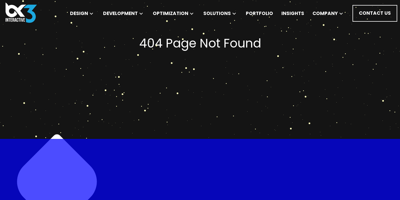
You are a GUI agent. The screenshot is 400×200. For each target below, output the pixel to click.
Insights (292, 13)
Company (328, 13)
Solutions (220, 13)
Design (82, 13)
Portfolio (259, 13)
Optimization (174, 13)
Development (123, 13)
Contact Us (375, 13)
